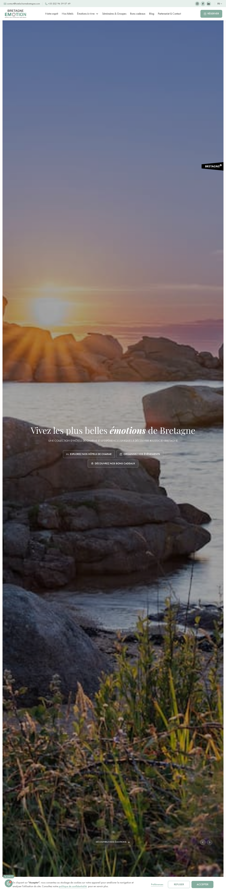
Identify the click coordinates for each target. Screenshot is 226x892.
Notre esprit (51, 13)
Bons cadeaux (137, 13)
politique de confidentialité (73, 886)
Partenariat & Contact (169, 13)
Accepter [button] (202, 884)
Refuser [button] (179, 884)
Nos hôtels (67, 13)
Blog (151, 13)
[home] (17, 13)
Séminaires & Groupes (114, 13)
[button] (219, 3)
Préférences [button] (157, 884)
